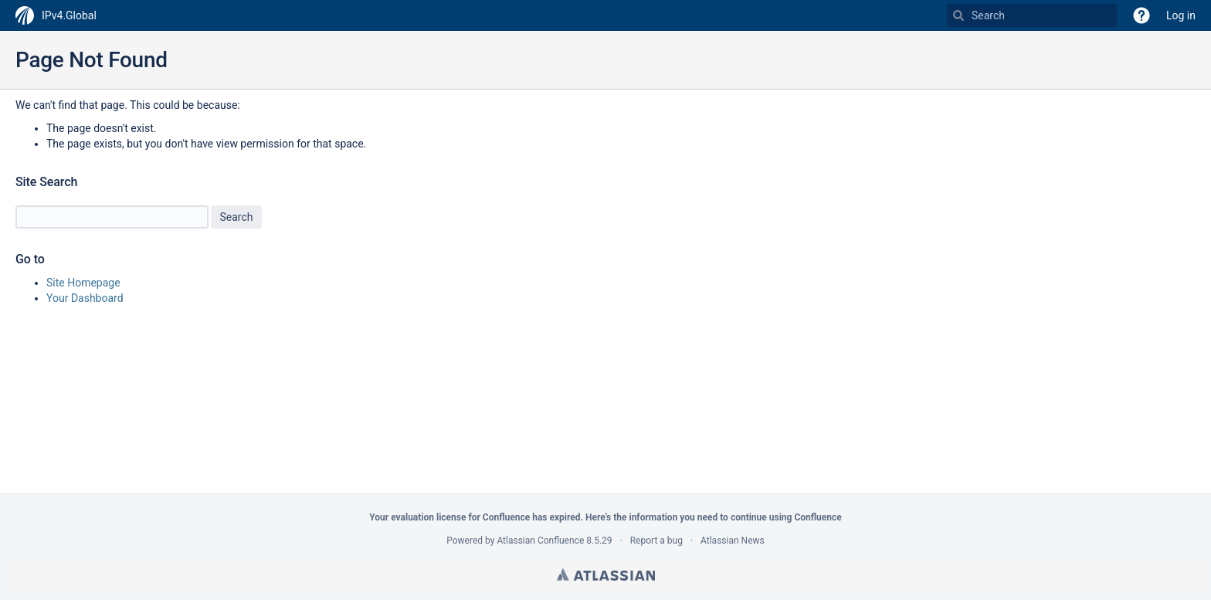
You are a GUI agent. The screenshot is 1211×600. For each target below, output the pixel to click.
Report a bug (656, 540)
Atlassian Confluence (540, 540)
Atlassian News (732, 540)
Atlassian (606, 574)
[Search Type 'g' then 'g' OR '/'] (1032, 15)
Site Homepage (83, 282)
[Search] (958, 15)
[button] (1141, 15)
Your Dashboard (85, 298)
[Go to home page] (56, 15)
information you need (673, 517)
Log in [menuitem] (1181, 15)
